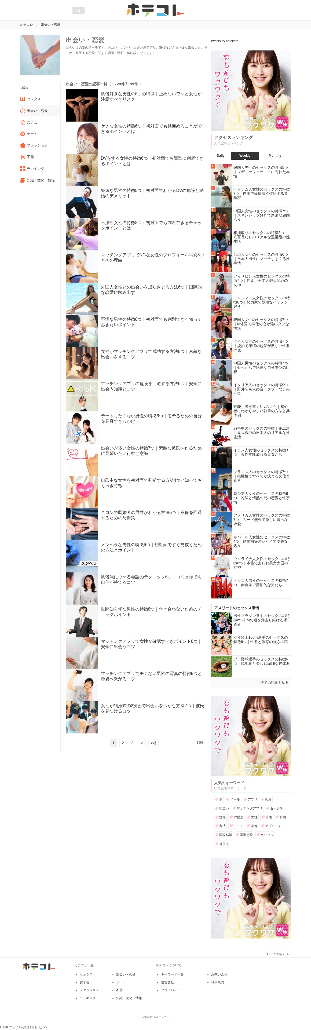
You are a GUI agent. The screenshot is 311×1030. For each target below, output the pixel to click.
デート (238, 826)
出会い (224, 808)
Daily (221, 156)
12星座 (238, 817)
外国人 (224, 844)
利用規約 (217, 987)
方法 (222, 826)
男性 (268, 817)
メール (235, 799)
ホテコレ (26, 25)
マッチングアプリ (249, 808)
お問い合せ (219, 979)
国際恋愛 (246, 835)
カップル (267, 835)
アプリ (252, 799)
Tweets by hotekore (225, 41)
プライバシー (170, 995)
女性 (254, 817)
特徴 (283, 817)
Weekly (244, 156)
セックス (276, 808)
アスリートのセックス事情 (236, 608)
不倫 (254, 826)
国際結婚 (225, 835)
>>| (153, 743)
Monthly (275, 156)
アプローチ (273, 826)
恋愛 (268, 799)
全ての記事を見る (274, 683)
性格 (222, 817)
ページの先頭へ (275, 959)
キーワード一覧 (172, 979)
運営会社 (167, 987)
